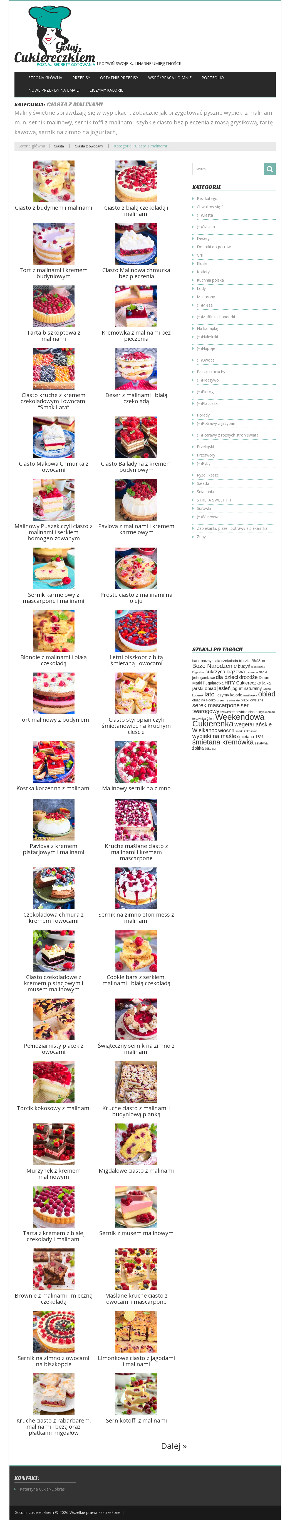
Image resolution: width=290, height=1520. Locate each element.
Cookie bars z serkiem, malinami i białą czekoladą (136, 980)
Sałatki (203, 483)
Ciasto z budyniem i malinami (53, 207)
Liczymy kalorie (106, 90)
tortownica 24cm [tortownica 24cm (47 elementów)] (203, 718)
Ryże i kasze (208, 475)
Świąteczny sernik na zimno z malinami (136, 1048)
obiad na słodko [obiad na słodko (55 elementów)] (204, 700)
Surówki (204, 508)
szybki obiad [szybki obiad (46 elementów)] (267, 712)
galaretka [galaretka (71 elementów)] (216, 683)
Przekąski (205, 446)
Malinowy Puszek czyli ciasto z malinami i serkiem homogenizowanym (53, 532)
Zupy (201, 536)
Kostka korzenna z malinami (53, 788)
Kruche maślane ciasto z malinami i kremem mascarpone (136, 852)
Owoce (208, 360)
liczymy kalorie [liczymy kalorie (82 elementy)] (228, 695)
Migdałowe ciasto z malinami (136, 1170)
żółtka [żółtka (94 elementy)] (198, 748)
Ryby (206, 463)
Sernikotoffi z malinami (136, 1420)
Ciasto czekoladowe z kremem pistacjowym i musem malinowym (53, 983)
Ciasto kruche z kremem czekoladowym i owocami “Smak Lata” (53, 401)
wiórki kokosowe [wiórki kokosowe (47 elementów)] (246, 731)
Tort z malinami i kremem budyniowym (53, 273)
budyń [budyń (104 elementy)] (244, 666)
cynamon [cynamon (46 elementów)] (252, 672)
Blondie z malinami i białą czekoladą (53, 660)
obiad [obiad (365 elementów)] (267, 694)
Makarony (206, 296)
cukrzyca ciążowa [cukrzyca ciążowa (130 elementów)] (225, 671)
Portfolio (213, 77)
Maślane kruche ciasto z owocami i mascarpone (136, 1298)
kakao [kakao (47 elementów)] (267, 689)
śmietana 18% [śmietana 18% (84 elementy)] (250, 736)
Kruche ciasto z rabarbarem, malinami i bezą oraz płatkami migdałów (53, 1426)
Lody (201, 288)
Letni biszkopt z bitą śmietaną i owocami (136, 660)
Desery (203, 238)
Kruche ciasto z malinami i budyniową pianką (136, 1111)
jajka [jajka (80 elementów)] (266, 683)
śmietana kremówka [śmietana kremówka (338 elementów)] (223, 742)
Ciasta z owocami (89, 146)
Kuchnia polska (210, 280)
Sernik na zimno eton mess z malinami (136, 917)
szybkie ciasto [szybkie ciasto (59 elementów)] (246, 712)
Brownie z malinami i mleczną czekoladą (54, 1298)
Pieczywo (210, 380)
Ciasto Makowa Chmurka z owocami (53, 466)
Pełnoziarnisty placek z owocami (53, 1048)
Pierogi (208, 391)
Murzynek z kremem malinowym (53, 1173)
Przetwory (206, 455)
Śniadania (205, 491)
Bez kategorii (208, 198)
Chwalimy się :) (210, 206)
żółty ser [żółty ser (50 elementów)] (210, 748)
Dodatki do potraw (214, 246)
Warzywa (210, 516)
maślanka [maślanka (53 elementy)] (250, 695)
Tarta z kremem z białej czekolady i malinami (54, 1236)
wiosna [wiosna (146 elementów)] (226, 730)
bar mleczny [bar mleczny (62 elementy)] (202, 661)
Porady (203, 415)
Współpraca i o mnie (170, 77)
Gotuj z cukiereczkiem (34, 1512)
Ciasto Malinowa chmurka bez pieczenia (136, 273)
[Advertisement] (239, 597)
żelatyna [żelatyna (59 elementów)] (261, 743)
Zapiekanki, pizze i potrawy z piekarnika (232, 528)
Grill (200, 255)
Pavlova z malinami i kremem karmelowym (136, 529)
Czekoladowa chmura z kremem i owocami (53, 917)
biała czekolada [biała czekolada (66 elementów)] (225, 661)
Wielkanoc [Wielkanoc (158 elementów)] (204, 730)
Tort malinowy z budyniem (53, 719)
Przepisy (81, 77)
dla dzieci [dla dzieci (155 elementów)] (227, 677)
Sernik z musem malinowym (136, 1233)
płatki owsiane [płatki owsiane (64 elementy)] (252, 700)
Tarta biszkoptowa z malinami (53, 335)
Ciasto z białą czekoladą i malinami (136, 210)
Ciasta (59, 146)
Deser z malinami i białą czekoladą (136, 398)
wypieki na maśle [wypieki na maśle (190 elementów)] (214, 736)
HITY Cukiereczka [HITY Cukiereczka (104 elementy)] (243, 682)
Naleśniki (210, 336)
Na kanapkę (207, 328)
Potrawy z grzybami (219, 423)
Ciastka (208, 226)
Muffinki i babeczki (218, 316)
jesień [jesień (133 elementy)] (224, 688)
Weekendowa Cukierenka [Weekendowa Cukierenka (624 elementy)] (228, 720)
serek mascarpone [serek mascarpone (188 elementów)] (216, 705)
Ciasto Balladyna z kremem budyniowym (136, 466)
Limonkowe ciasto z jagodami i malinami (136, 1361)
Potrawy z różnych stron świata (230, 435)
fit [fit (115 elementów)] (205, 683)
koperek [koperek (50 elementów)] (198, 695)
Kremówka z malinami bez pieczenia (136, 335)
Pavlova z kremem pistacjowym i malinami (53, 849)
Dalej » (174, 1445)
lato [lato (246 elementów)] (209, 694)
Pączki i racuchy (211, 371)
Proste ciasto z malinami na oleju (136, 598)
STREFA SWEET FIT (214, 500)
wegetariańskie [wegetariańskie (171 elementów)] (253, 724)
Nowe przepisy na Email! (54, 90)
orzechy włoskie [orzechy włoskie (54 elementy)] (228, 700)
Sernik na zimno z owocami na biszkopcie (53, 1361)
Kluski (202, 263)
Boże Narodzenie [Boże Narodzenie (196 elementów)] (214, 666)
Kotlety (203, 271)
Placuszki (210, 403)
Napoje (208, 348)
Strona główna (45, 77)
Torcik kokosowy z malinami (54, 1108)
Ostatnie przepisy (119, 77)
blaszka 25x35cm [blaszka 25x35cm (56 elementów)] (252, 661)
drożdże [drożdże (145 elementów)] (248, 677)
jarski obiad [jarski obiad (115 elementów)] (204, 688)
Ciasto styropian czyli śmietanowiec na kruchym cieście (136, 726)
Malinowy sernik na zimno (136, 788)
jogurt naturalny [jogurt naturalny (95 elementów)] (247, 688)
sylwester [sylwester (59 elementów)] (227, 712)
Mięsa (207, 305)
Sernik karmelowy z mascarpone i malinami (53, 598)
